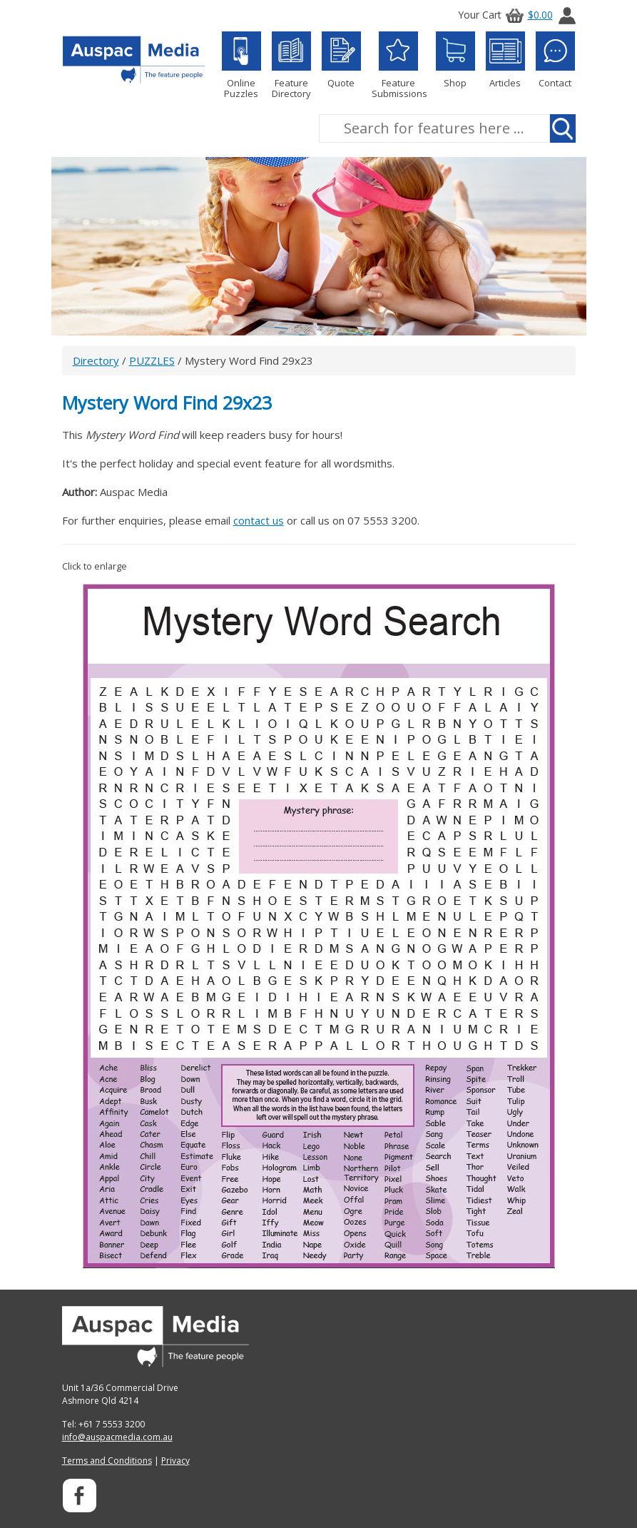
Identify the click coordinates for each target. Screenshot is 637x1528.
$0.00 (527, 14)
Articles (505, 59)
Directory (96, 360)
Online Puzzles (241, 65)
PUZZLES (152, 360)
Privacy (175, 1460)
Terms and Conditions (107, 1460)
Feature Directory (291, 65)
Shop (455, 59)
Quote (341, 59)
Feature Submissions (398, 65)
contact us (258, 520)
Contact (555, 59)
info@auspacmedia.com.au (117, 1437)
